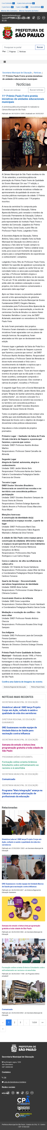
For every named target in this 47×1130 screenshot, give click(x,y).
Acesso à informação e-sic (11, 15)
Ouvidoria (5, 18)
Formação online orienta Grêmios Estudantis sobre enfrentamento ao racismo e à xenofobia (20, 765)
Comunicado (8, 779)
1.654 (34, 1022)
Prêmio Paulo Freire (37, 687)
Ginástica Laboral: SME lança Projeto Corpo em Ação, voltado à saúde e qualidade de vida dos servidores (21, 710)
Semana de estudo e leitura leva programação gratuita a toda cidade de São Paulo (22, 747)
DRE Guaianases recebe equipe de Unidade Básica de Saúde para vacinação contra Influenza (19, 730)
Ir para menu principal (26, 3)
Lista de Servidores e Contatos (15, 1082)
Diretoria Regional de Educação (15, 687)
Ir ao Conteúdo (8, 3)
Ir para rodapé (22, 7)
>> (42, 1022)
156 (5, 1077)
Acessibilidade (36, 7)
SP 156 (4, 20)
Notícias (23, 51)
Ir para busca (8, 7)
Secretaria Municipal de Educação (17, 72)
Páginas (12, 51)
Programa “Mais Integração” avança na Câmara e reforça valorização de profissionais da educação (22, 793)
